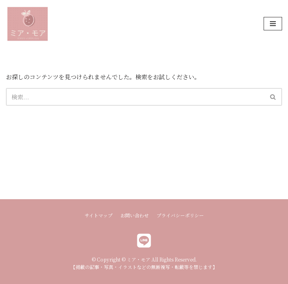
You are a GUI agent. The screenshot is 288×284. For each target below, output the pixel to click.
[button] (273, 97)
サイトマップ (99, 215)
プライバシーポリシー (180, 215)
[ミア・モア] (27, 24)
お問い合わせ (134, 215)
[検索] (135, 97)
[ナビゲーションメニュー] (273, 23)
